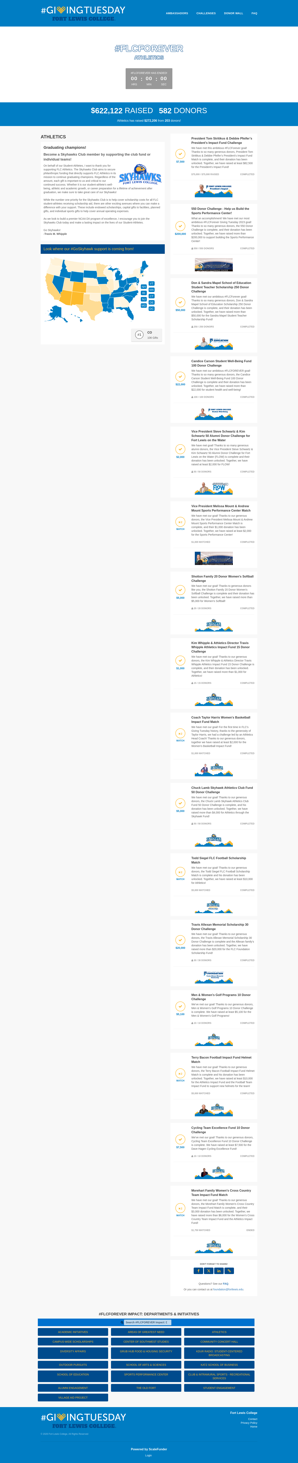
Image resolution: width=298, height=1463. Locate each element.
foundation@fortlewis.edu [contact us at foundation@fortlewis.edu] (228, 1289)
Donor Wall (233, 13)
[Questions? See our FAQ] (225, 1283)
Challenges (206, 13)
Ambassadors (177, 13)
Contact (252, 1419)
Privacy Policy (249, 1422)
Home (253, 1426)
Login (148, 1455)
